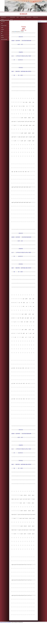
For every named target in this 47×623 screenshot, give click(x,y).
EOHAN (23, 14)
